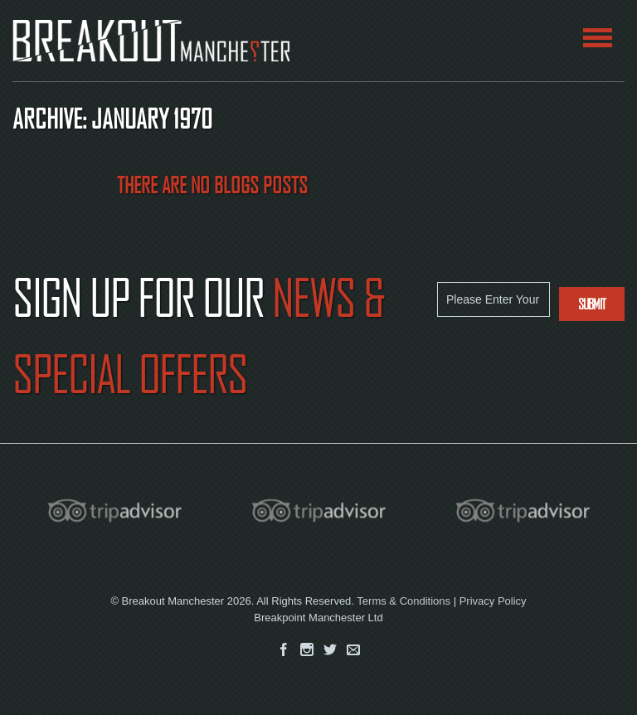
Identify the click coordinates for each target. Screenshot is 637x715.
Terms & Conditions (403, 601)
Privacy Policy (493, 601)
